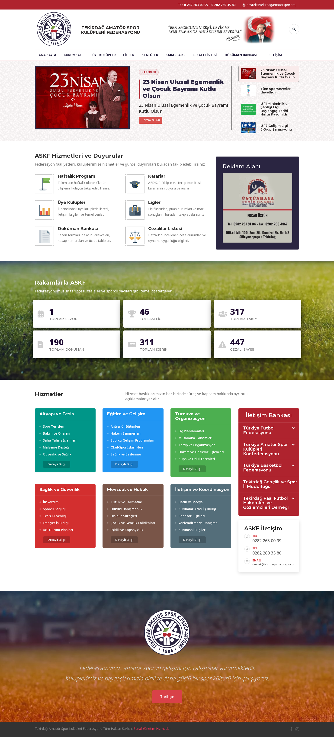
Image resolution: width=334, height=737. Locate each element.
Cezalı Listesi (205, 55)
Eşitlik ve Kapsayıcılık (125, 530)
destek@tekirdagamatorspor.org (268, 5)
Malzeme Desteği (54, 447)
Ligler (128, 55)
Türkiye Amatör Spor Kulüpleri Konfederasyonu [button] (265, 449)
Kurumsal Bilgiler (190, 530)
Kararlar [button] (175, 55)
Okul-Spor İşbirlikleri (125, 447)
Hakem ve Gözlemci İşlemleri (199, 452)
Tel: (206, 5)
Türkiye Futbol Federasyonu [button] (259, 430)
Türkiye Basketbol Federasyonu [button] (263, 468)
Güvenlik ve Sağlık (55, 454)
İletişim (274, 55)
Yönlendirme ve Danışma (196, 523)
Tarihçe (167, 697)
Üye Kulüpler (104, 55)
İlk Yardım (49, 502)
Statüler (150, 55)
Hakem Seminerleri (123, 433)
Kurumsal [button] (74, 55)
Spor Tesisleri (51, 426)
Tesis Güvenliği (53, 516)
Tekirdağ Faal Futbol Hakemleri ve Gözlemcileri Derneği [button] (266, 503)
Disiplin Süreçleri (122, 516)
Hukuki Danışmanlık (124, 509)
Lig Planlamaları (189, 431)
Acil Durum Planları (56, 530)
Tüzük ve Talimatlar (124, 502)
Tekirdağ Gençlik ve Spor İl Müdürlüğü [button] (270, 484)
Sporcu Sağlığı (52, 509)
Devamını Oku (150, 120)
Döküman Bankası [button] (242, 55)
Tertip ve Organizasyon (195, 445)
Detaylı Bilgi (57, 464)
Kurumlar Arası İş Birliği (195, 509)
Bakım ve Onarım (54, 433)
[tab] (268, 431)
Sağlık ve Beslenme (124, 454)
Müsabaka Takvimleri (193, 438)
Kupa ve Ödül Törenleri (195, 459)
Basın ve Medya (189, 502)
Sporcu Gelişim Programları (130, 440)
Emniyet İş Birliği (54, 523)
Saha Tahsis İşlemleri (58, 440)
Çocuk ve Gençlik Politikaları (131, 523)
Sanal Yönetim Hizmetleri (152, 728)
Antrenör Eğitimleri (123, 426)
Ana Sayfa (47, 55)
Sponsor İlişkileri (190, 516)
